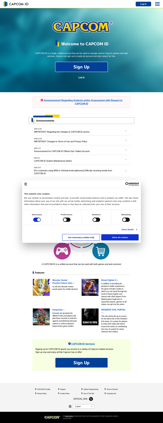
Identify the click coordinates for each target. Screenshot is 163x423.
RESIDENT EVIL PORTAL (113, 310)
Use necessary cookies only (81, 237)
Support (63, 389)
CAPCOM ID (16, 4)
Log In (143, 4)
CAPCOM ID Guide (43, 389)
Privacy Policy (41, 393)
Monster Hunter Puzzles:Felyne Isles (62, 281)
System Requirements (90, 389)
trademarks (69, 416)
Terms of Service (112, 389)
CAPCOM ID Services (83, 344)
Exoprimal (57, 310)
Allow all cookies (120, 237)
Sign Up (81, 67)
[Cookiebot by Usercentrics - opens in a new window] (127, 184)
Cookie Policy (64, 393)
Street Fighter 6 (108, 280)
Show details (128, 229)
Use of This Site (88, 393)
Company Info (111, 393)
